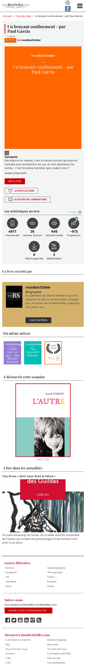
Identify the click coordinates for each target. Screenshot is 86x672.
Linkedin (26, 620)
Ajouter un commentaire (30, 199)
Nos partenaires (56, 662)
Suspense (11, 572)
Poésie (51, 576)
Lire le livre (14, 181)
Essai (8, 586)
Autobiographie (56, 567)
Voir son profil (38, 320)
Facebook (7, 620)
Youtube (20, 620)
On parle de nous (57, 649)
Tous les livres (23, 16)
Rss (39, 620)
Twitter (14, 620)
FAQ (8, 644)
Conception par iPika (59, 653)
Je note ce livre (24, 190)
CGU (8, 658)
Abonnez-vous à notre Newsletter (27, 610)
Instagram (32, 620)
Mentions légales (57, 639)
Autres (10, 40)
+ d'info (71, 212)
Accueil (7, 16)
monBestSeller (31, 40)
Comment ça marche (18, 639)
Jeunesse (11, 581)
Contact (10, 653)
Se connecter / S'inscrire (68, 3)
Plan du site (53, 658)
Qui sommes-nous (16, 649)
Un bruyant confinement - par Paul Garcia (59, 16)
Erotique (51, 581)
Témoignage (54, 572)
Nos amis (52, 644)
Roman (10, 567)
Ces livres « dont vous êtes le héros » (28, 476)
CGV (8, 662)
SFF (7, 576)
